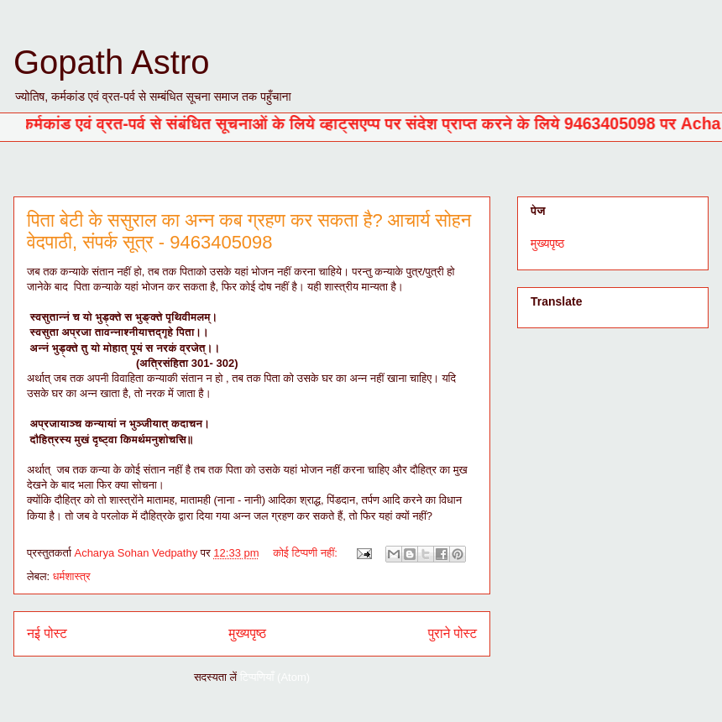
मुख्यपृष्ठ (247, 633)
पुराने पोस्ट (452, 633)
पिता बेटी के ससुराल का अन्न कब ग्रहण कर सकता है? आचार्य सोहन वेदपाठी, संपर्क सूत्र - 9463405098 (249, 231)
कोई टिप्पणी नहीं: (306, 553)
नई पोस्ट (47, 633)
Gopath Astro (111, 62)
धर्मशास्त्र (72, 576)
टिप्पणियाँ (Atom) (275, 677)
